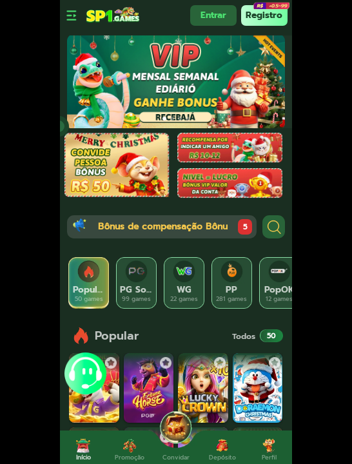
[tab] (89, 283)
